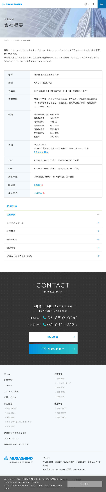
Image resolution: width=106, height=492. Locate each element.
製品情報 (53, 337)
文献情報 (10, 426)
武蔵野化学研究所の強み (15, 432)
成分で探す (61, 408)
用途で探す (61, 413)
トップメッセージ (15, 222)
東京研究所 (11, 413)
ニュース (8, 385)
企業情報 (16, 40)
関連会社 (11, 247)
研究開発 (8, 403)
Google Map (41, 152)
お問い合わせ (56, 349)
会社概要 (60, 378)
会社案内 (38, 193)
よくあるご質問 (11, 391)
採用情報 (8, 379)
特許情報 (10, 417)
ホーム (6, 40)
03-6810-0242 (60, 318)
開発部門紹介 (12, 408)
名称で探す (61, 417)
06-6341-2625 (60, 324)
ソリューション (11, 438)
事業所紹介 (12, 239)
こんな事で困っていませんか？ (19, 422)
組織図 (37, 185)
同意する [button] (85, 484)
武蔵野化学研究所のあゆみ (19, 256)
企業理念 (11, 231)
